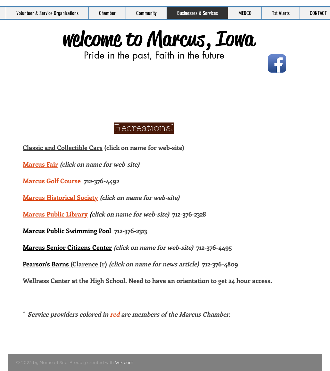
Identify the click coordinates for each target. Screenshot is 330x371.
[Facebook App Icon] (277, 63)
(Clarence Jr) (65, 263)
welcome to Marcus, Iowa (158, 38)
